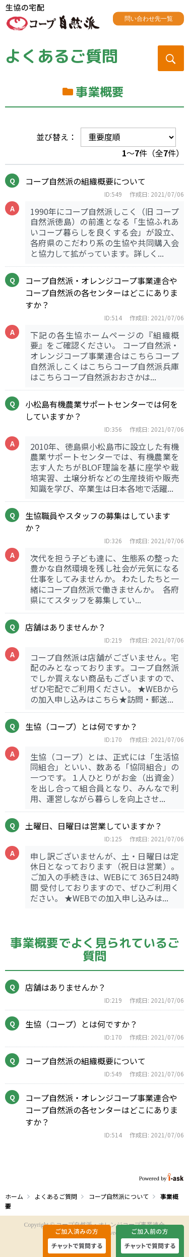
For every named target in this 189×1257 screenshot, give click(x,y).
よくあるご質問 (61, 56)
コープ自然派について (119, 1196)
